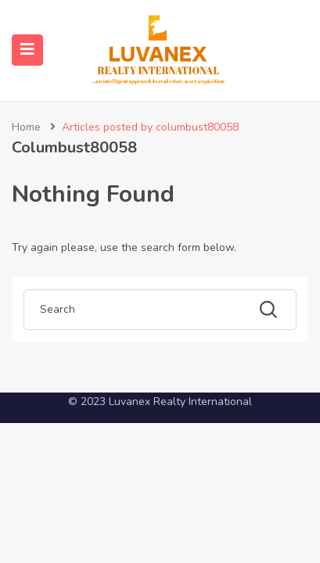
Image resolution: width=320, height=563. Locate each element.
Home (26, 127)
